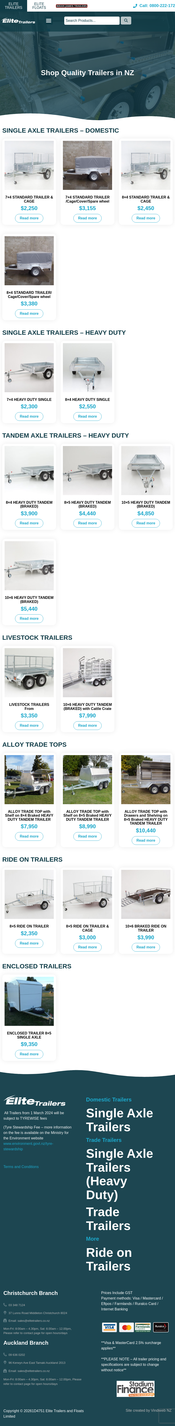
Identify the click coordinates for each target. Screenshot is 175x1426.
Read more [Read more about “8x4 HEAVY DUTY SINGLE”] (87, 416)
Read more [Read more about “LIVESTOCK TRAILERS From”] (29, 725)
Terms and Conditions (21, 1167)
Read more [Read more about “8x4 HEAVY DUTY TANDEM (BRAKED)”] (29, 523)
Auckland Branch (25, 1343)
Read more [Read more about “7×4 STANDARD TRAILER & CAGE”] (29, 218)
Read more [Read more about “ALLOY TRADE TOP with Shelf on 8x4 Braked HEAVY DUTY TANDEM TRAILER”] (29, 836)
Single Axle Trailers (119, 1120)
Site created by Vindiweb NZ (149, 1410)
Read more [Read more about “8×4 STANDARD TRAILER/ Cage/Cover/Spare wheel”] (29, 313)
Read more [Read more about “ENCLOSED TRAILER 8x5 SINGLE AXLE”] (29, 1054)
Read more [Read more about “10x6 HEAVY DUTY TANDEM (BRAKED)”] (29, 618)
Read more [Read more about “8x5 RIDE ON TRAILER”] (29, 943)
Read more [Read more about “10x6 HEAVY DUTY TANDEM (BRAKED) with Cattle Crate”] (87, 725)
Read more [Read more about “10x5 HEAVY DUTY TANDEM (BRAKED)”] (145, 523)
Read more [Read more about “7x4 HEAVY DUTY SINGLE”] (29, 416)
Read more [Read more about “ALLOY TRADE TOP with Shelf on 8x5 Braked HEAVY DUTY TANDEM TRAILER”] (87, 836)
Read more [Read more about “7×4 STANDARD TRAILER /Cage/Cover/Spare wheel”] (87, 218)
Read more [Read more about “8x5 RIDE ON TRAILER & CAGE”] (87, 947)
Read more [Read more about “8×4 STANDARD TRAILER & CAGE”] (145, 218)
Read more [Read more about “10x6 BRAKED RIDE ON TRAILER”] (145, 947)
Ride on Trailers (109, 1259)
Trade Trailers (108, 1219)
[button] (13, 6)
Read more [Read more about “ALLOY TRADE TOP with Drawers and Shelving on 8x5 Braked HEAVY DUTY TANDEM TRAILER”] (145, 840)
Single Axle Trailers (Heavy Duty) (119, 1174)
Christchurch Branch (30, 1293)
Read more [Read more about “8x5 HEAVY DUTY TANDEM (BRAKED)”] (87, 523)
